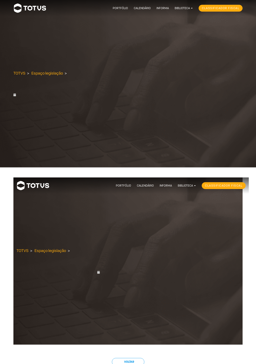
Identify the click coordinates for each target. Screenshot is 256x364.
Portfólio (120, 8)
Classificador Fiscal (220, 8)
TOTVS (19, 73)
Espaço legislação (47, 73)
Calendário (142, 8)
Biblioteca (182, 8)
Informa (162, 8)
